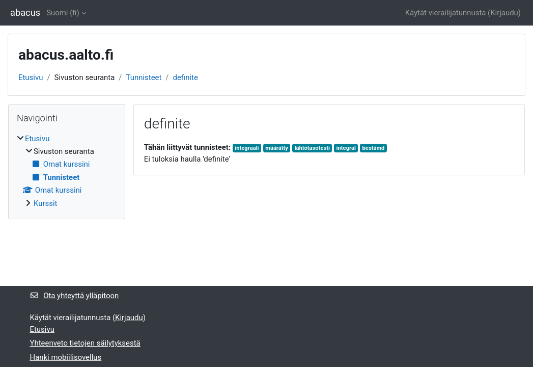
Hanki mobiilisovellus (66, 357)
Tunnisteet (144, 77)
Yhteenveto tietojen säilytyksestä (85, 343)
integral (346, 148)
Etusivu (30, 77)
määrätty (276, 148)
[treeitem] (67, 171)
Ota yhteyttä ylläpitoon (74, 295)
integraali (247, 148)
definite (185, 77)
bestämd (373, 148)
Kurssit (45, 203)
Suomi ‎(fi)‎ (62, 12)
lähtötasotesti (312, 148)
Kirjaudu (504, 12)
